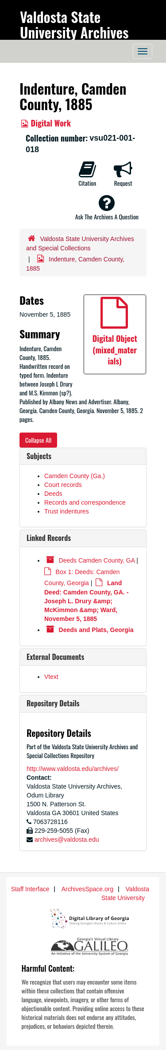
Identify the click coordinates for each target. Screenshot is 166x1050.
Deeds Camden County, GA (97, 560)
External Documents (55, 656)
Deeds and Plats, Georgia (96, 629)
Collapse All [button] (38, 440)
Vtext (51, 676)
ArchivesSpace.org (88, 889)
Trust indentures (66, 511)
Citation (87, 174)
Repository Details (53, 703)
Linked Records (49, 538)
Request (123, 174)
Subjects (39, 456)
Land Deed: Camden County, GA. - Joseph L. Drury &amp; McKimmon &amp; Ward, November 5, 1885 (86, 600)
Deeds (53, 493)
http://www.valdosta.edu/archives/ (73, 768)
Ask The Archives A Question (107, 207)
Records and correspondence (85, 502)
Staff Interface (30, 889)
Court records (63, 484)
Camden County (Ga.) (74, 475)
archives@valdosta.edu (67, 839)
